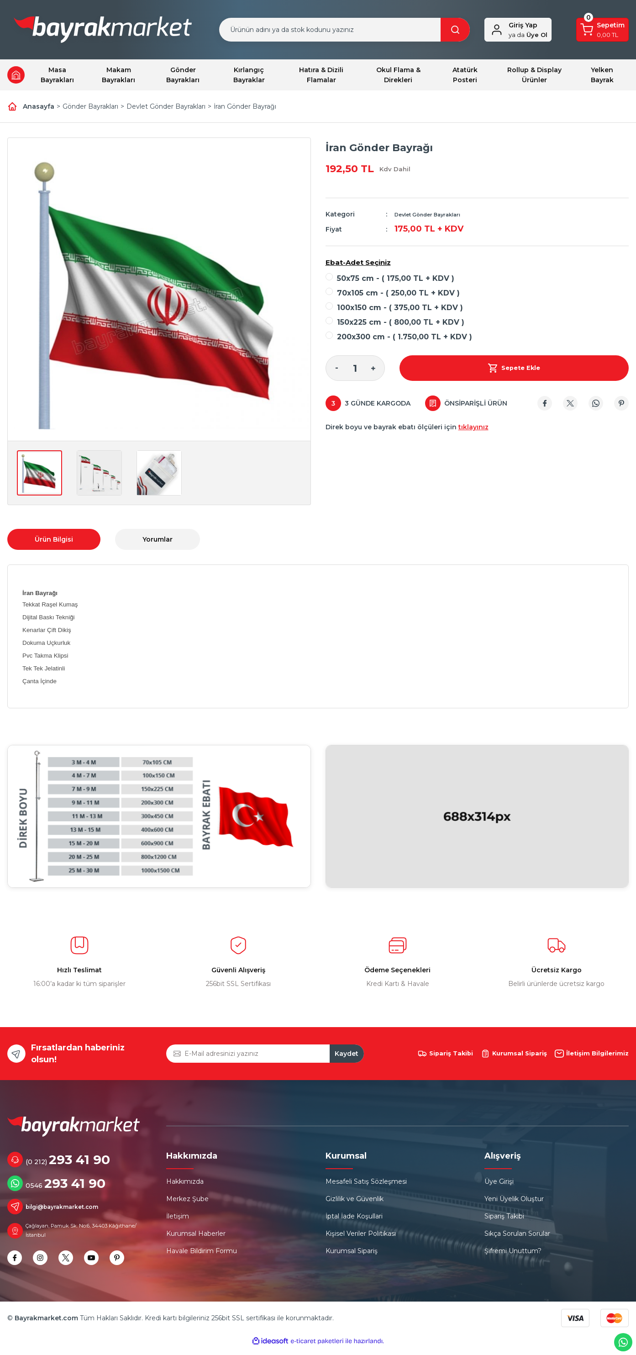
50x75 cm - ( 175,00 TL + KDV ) (395, 278)
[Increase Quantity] (373, 368)
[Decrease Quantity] (337, 368)
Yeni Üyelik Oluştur (514, 1204)
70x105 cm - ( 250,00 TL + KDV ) (398, 293)
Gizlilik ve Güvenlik (355, 1204)
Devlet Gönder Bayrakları (435, 214)
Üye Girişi (499, 1187)
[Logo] (102, 31)
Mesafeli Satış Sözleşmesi (366, 1187)
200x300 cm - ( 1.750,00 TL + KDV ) (404, 336)
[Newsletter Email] (264, 1056)
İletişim (177, 1222)
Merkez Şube (187, 1204)
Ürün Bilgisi (54, 539)
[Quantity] (355, 368)
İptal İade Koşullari (354, 1222)
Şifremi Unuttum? (512, 1256)
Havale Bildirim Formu (201, 1256)
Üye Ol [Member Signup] (528, 34)
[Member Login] (497, 29)
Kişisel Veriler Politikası (361, 1239)
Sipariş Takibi (504, 1222)
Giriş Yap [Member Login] (523, 25)
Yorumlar (157, 539)
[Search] (344, 30)
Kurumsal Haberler (196, 1239)
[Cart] (602, 30)
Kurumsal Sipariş (352, 1256)
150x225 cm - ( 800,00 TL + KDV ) (400, 322)
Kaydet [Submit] (346, 1056)
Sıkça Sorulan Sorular (517, 1239)
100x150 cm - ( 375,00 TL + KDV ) (400, 307)
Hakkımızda (185, 1187)
